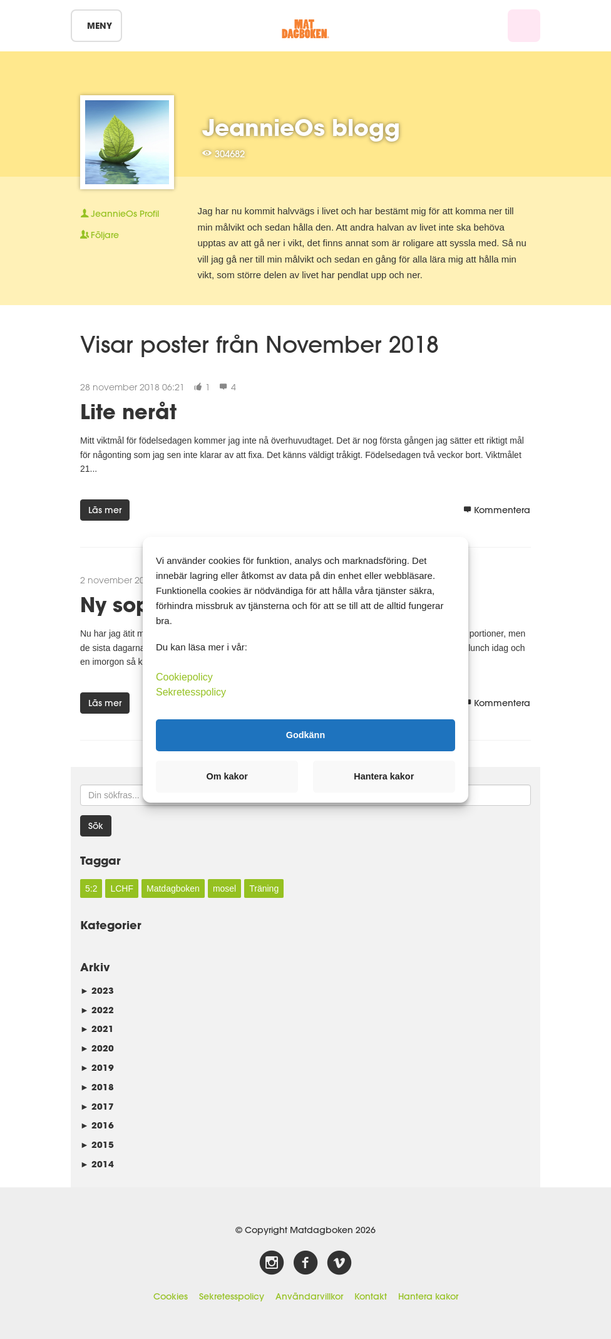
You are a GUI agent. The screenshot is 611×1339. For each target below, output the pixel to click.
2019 (97, 1067)
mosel (224, 888)
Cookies (170, 1296)
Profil (119, 213)
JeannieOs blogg (301, 127)
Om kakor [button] (227, 776)
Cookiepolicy (184, 676)
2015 (97, 1144)
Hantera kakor (428, 1296)
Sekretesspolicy (231, 1296)
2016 (97, 1125)
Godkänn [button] (305, 735)
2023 (97, 990)
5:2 (91, 888)
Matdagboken (173, 888)
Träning (264, 888)
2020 (97, 1048)
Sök (95, 825)
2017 (97, 1106)
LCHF (121, 888)
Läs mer (104, 510)
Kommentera (496, 510)
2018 (97, 1087)
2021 (97, 1028)
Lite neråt (128, 411)
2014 (97, 1164)
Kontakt (370, 1296)
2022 (97, 1010)
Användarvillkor (309, 1296)
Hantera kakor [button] (384, 776)
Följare (99, 235)
